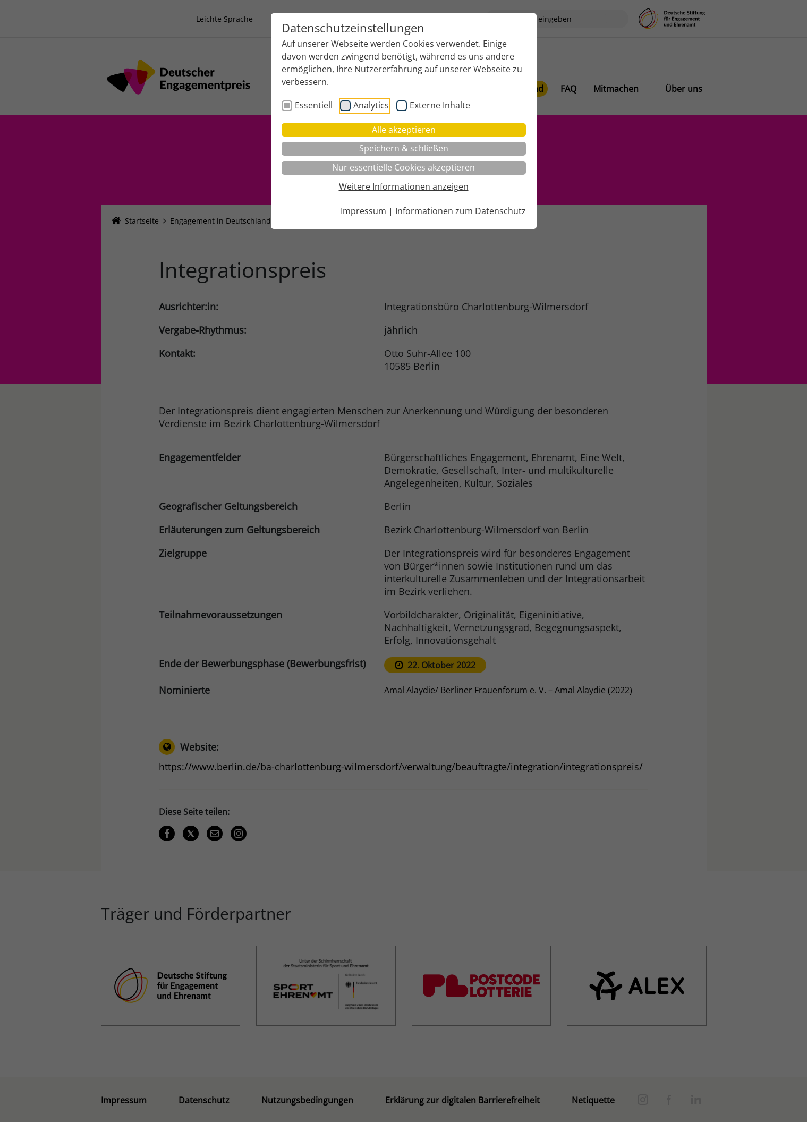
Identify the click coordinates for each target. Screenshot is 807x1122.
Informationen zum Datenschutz (460, 211)
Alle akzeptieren (404, 129)
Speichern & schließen (403, 148)
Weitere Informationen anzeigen (404, 186)
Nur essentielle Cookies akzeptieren (403, 167)
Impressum (363, 211)
